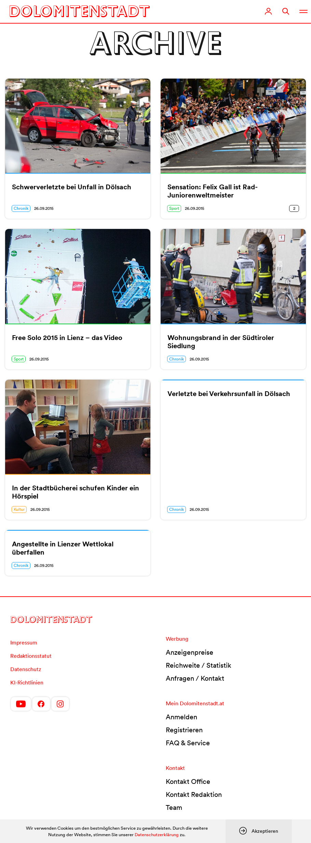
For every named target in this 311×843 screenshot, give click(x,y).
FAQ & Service (188, 743)
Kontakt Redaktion (194, 794)
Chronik (21, 208)
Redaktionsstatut (31, 655)
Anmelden (181, 717)
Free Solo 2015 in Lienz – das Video (67, 338)
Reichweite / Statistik (198, 665)
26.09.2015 (44, 208)
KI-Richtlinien (26, 682)
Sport (174, 208)
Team (174, 807)
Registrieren (184, 730)
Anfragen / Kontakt (195, 678)
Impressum (23, 642)
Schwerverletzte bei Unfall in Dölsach (71, 187)
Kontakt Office (188, 781)
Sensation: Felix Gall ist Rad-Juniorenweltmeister (212, 191)
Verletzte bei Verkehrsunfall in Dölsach (228, 394)
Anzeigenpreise (189, 652)
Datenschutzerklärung (157, 835)
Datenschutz (25, 669)
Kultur (19, 509)
